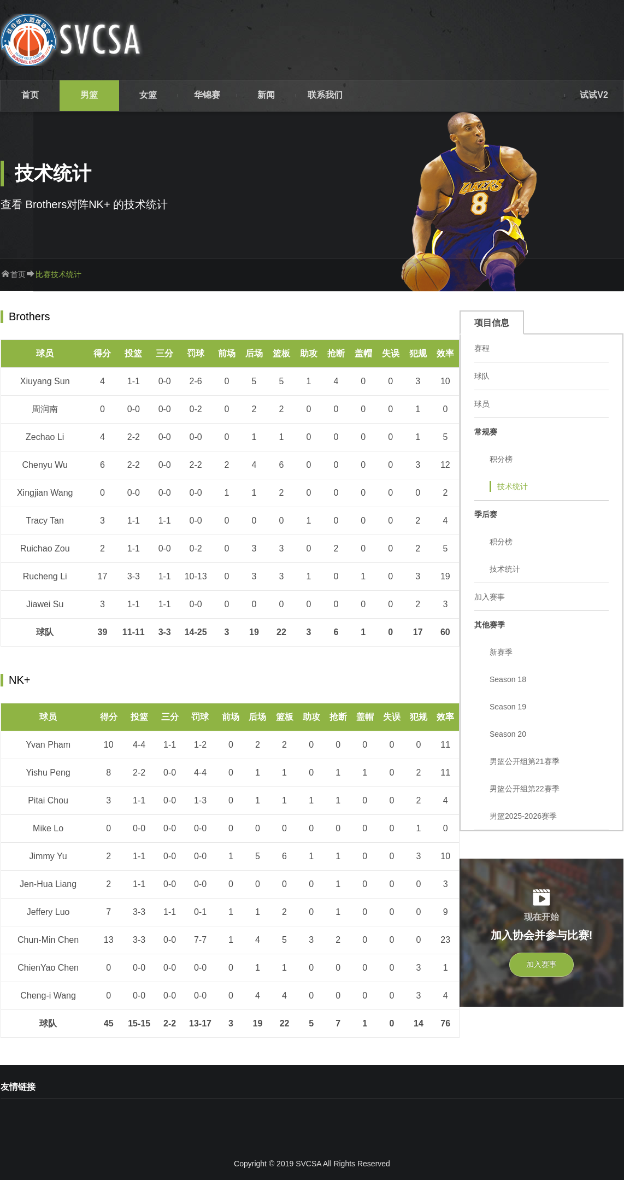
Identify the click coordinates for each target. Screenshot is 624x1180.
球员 (482, 404)
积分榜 (501, 459)
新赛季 (501, 652)
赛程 (482, 348)
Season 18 (508, 679)
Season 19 (508, 706)
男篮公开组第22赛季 (525, 788)
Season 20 (508, 734)
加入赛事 (489, 596)
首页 (18, 274)
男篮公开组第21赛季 (525, 761)
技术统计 (512, 486)
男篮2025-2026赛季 (523, 816)
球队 (482, 376)
